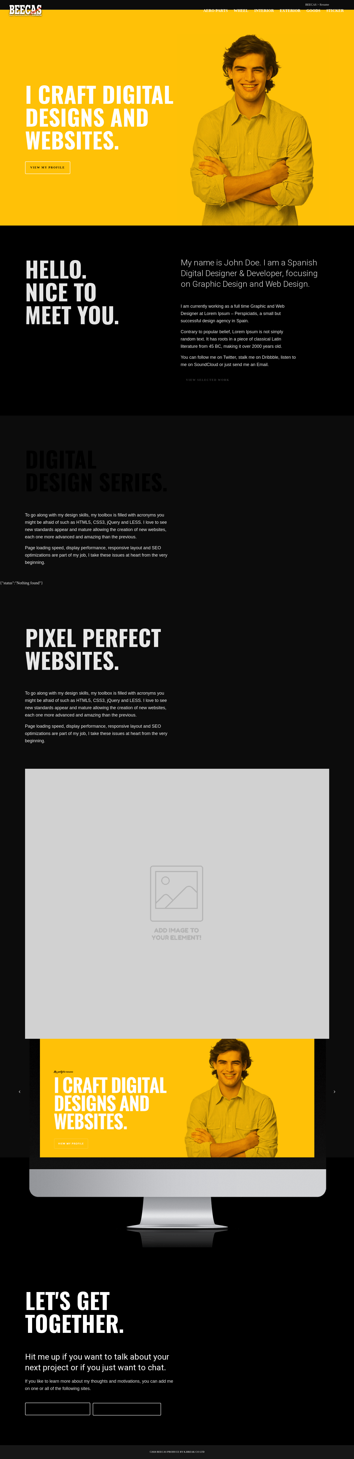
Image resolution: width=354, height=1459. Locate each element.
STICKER (335, 11)
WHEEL (241, 11)
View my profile (47, 167)
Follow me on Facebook (127, 1409)
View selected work (207, 380)
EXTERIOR (290, 11)
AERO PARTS (215, 11)
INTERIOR (264, 11)
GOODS (313, 11)
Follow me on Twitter (57, 1408)
